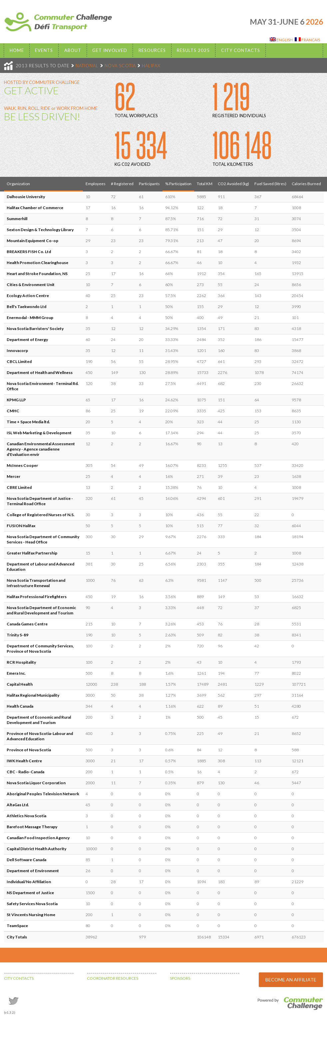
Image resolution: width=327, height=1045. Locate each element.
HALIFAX (151, 65)
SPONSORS (180, 978)
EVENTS (44, 50)
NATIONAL (87, 65)
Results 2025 (193, 50)
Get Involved (109, 50)
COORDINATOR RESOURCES (112, 978)
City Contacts (240, 50)
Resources (152, 50)
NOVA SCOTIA (120, 65)
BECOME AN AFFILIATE (290, 979)
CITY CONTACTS (19, 978)
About (72, 50)
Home (17, 50)
